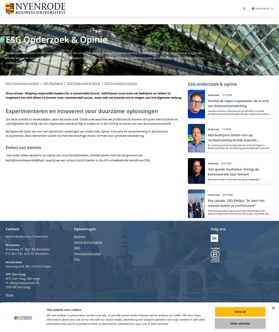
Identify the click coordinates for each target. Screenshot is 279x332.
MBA (77, 248)
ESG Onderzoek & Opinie (83, 83)
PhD (77, 259)
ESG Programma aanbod (22, 83)
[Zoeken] (244, 8)
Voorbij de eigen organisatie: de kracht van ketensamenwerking (238, 103)
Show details (186, 324)
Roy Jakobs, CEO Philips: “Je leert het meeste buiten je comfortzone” (236, 203)
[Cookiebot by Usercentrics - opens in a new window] (23, 325)
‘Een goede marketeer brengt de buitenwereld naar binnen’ (233, 171)
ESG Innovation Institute (121, 83)
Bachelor (80, 236)
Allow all (240, 299)
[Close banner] (273, 296)
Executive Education (87, 254)
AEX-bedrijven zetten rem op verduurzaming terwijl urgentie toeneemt (232, 140)
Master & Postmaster (88, 242)
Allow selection (240, 311)
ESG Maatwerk (53, 83)
